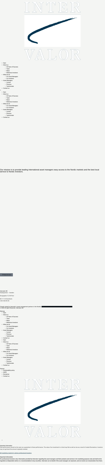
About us (5, 65)
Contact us (6, 88)
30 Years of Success (12, 67)
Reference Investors (12, 72)
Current (8, 82)
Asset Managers (8, 80)
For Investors (10, 78)
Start (4, 63)
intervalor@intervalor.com (7, 304)
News (8, 71)
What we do (6, 74)
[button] (52, 90)
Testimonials (10, 86)
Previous (8, 84)
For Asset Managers (12, 76)
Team (8, 69)
